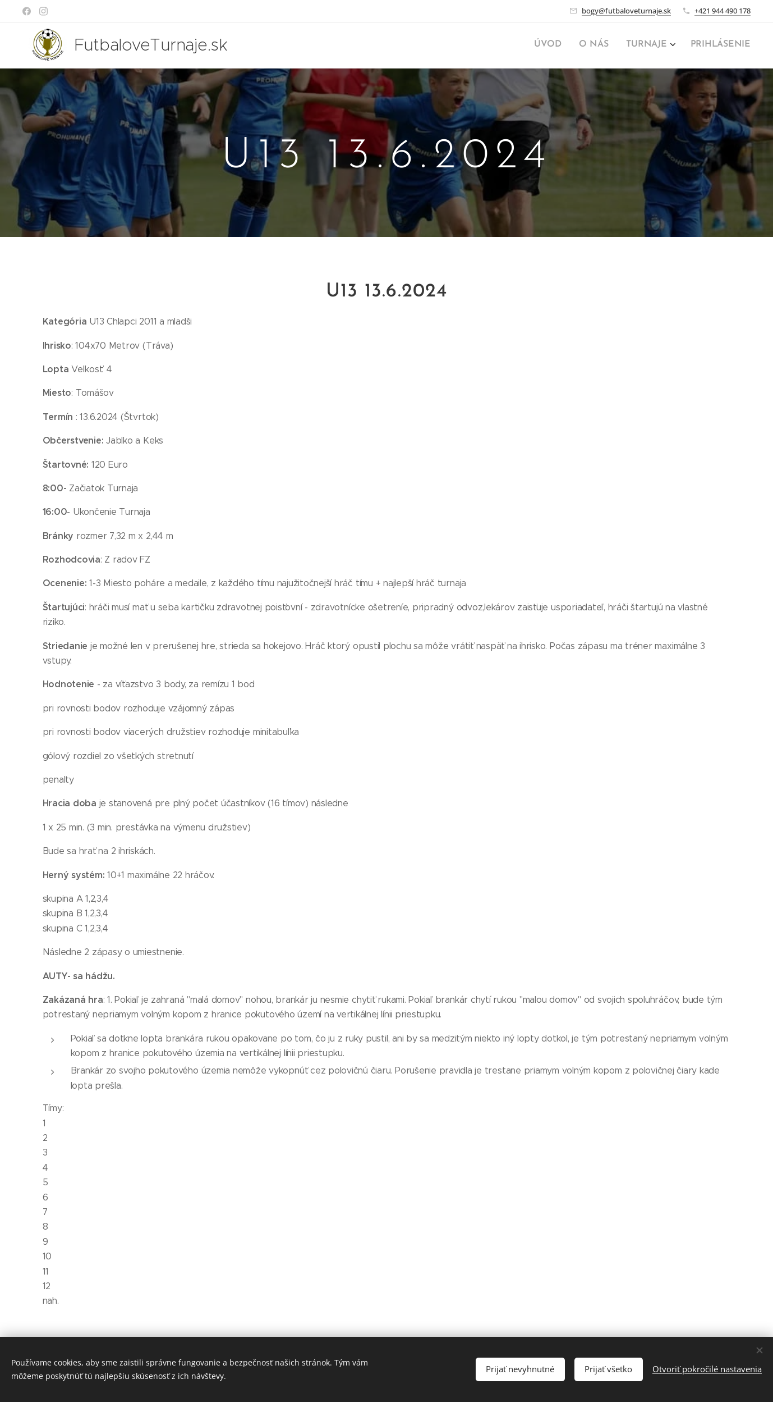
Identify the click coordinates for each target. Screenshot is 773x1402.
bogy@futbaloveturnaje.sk (626, 11)
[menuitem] (694, 45)
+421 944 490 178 (722, 11)
